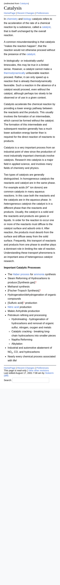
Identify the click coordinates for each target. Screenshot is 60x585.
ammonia (39, 274)
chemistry (12, 19)
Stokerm (49, 373)
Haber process (21, 274)
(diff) (6, 375)
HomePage (9, 13)
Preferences (42, 13)
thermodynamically (14, 73)
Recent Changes (25, 13)
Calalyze (24, 3)
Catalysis (13, 8)
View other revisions (38, 370)
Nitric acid (13, 307)
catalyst (46, 27)
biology (27, 19)
